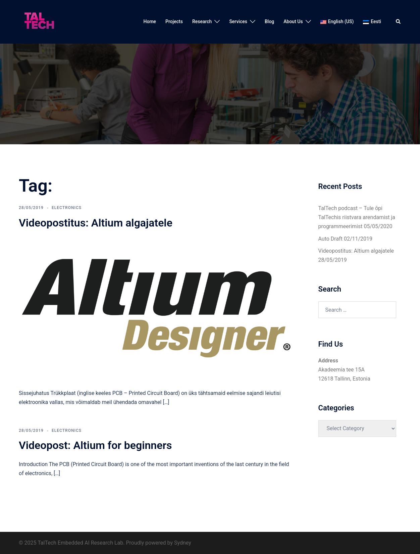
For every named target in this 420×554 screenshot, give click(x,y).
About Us (293, 21)
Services (238, 21)
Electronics (67, 207)
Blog (269, 21)
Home (150, 21)
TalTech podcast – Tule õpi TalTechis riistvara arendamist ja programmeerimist (357, 217)
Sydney (182, 543)
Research (202, 21)
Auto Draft (330, 239)
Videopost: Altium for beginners (95, 445)
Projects (174, 21)
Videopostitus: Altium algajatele (95, 222)
